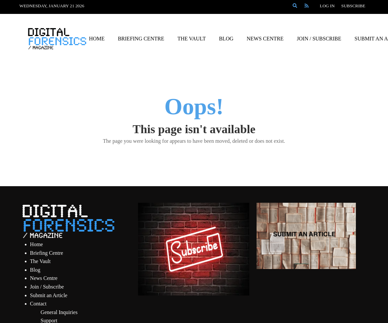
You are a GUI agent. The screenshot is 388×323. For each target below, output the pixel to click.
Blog (35, 270)
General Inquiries (59, 312)
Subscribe (353, 5)
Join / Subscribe (47, 287)
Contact (38, 303)
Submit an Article (49, 295)
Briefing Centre (46, 253)
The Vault (40, 261)
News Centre (44, 278)
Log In (327, 5)
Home (36, 244)
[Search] (295, 6)
